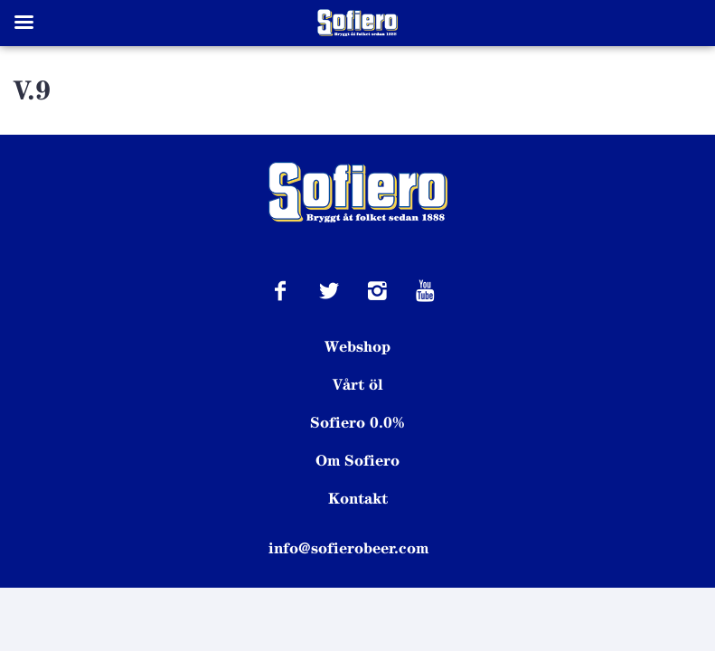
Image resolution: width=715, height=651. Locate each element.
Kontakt (358, 498)
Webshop (357, 346)
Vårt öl (358, 384)
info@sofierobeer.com (348, 548)
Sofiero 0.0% (358, 422)
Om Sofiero (357, 460)
